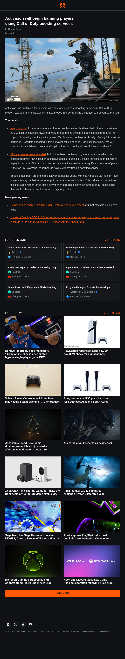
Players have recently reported (28, 154)
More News (112, 313)
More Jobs (112, 239)
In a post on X (18, 128)
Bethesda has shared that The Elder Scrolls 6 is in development (47, 205)
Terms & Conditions (70, 632)
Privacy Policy (88, 632)
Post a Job (44, 632)
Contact (55, 632)
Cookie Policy (104, 632)
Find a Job (32, 632)
